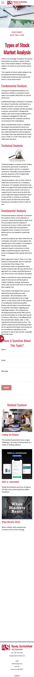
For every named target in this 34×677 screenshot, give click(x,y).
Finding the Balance (10, 434)
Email (3, 360)
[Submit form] (6, 387)
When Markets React (11, 522)
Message (4, 371)
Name (3, 349)
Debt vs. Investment (10, 481)
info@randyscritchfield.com (17, 656)
